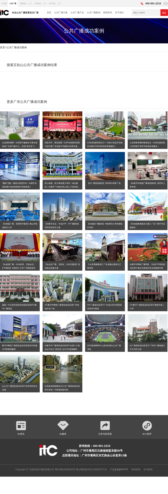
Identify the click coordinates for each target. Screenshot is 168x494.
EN (166, 3)
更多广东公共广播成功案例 (27, 102)
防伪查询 (135, 469)
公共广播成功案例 (17, 47)
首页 (49, 12)
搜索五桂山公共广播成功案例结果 (32, 65)
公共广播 (13, 3)
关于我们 (119, 12)
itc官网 (4, 3)
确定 (164, 13)
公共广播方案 (61, 12)
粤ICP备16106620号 (64, 469)
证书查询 (148, 469)
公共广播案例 (93, 12)
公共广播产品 (77, 12)
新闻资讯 (107, 12)
